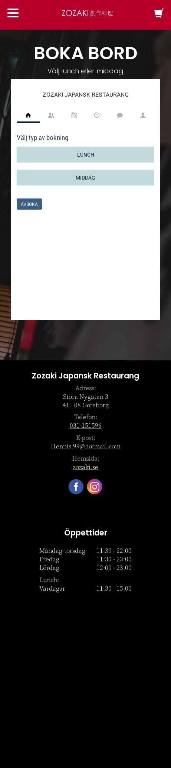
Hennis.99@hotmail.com (86, 446)
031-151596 (86, 425)
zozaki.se (85, 467)
